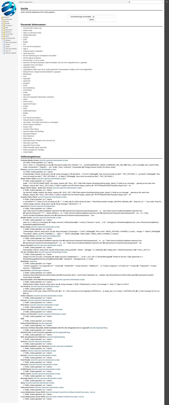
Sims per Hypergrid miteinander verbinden (38, 97)
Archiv (7, 21)
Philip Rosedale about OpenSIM (34, 147)
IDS (24, 44)
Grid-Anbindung (29, 88)
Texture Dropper (27, 309)
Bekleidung (27, 74)
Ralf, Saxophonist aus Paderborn (33, 337)
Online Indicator (27, 296)
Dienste (7, 23)
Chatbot (24, 351)
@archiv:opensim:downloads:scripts (53, 160)
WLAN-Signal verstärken (32, 58)
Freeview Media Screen (30, 160)
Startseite (6, 17)
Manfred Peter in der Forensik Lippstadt (36, 332)
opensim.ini (25, 206)
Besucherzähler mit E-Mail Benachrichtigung (38, 280)
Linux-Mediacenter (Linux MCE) (33, 392)
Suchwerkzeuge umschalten (81, 17)
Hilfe (6, 27)
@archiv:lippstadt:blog (98, 328)
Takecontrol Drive (27, 387)
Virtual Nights (28, 152)
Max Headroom (28, 136)
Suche (161, 2)
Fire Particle (25, 286)
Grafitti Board (26, 369)
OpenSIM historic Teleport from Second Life (39, 140)
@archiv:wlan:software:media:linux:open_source (65, 397)
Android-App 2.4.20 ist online (33, 60)
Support (7, 46)
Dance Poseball (27, 245)
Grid (24, 76)
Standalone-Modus (28, 236)
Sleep (23, 383)
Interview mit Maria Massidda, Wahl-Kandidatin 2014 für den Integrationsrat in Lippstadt (55, 62)
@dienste (33, 261)
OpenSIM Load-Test (30, 143)
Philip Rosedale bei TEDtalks (33, 150)
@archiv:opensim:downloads (39, 341)
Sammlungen (9, 34)
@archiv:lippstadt (45, 323)
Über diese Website (11, 48)
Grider (25, 92)
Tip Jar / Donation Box (29, 252)
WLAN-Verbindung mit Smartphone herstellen (39, 56)
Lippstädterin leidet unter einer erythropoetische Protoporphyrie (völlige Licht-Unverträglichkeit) (57, 69)
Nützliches (8, 32)
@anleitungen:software (40, 270)
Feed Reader (26, 360)
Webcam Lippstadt (10, 53)
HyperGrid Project (29, 104)
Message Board (27, 378)
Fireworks (24, 364)
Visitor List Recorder (29, 314)
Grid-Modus (27, 90)
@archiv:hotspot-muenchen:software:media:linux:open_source (70, 392)
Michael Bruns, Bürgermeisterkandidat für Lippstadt (41, 72)
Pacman (24, 300)
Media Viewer (26, 374)
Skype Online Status (28, 179)
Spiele (7, 36)
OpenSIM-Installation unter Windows (35, 346)
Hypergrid (26, 79)
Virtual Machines (10, 38)
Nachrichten (8, 29)
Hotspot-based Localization (33, 51)
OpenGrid (26, 81)
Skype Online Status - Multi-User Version (36, 188)
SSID (25, 40)
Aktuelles (8, 40)
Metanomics (27, 138)
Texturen (24, 341)
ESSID (25, 37)
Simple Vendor (26, 218)
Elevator (24, 355)
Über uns (8, 51)
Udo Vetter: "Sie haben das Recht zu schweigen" (41, 122)
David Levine (28, 101)
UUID (25, 85)
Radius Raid (27, 30)
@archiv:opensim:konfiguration (42, 206)
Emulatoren (8, 25)
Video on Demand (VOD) (32, 33)
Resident (26, 83)
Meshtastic (25, 261)
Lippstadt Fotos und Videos (33, 65)
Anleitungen (8, 19)
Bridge (25, 42)
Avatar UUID (27, 127)
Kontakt (7, 44)
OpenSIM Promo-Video (31, 145)
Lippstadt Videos (29, 67)
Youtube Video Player (31, 129)
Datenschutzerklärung (11, 42)
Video (25, 99)
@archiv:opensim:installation (61, 346)
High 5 (25, 49)
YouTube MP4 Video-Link (32, 28)
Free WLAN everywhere (32, 46)
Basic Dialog (26, 227)
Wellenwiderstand (29, 35)
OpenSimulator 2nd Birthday (33, 131)
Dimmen (24, 169)
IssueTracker (26, 270)
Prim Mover (25, 305)
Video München (29, 53)
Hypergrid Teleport (29, 134)
